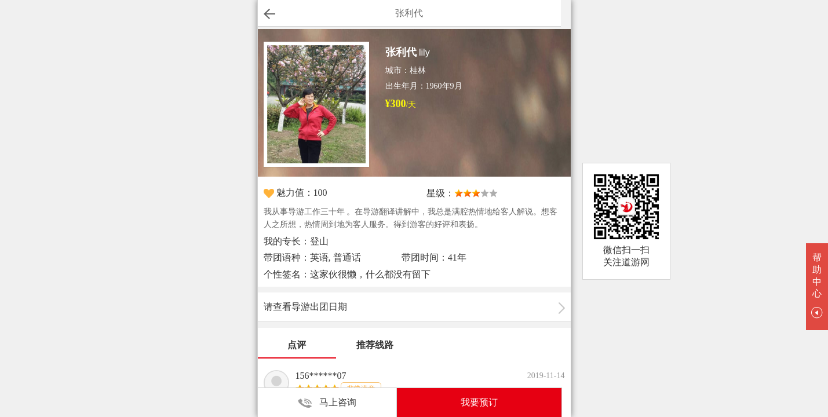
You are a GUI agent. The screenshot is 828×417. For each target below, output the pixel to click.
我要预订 (479, 402)
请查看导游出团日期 (305, 307)
